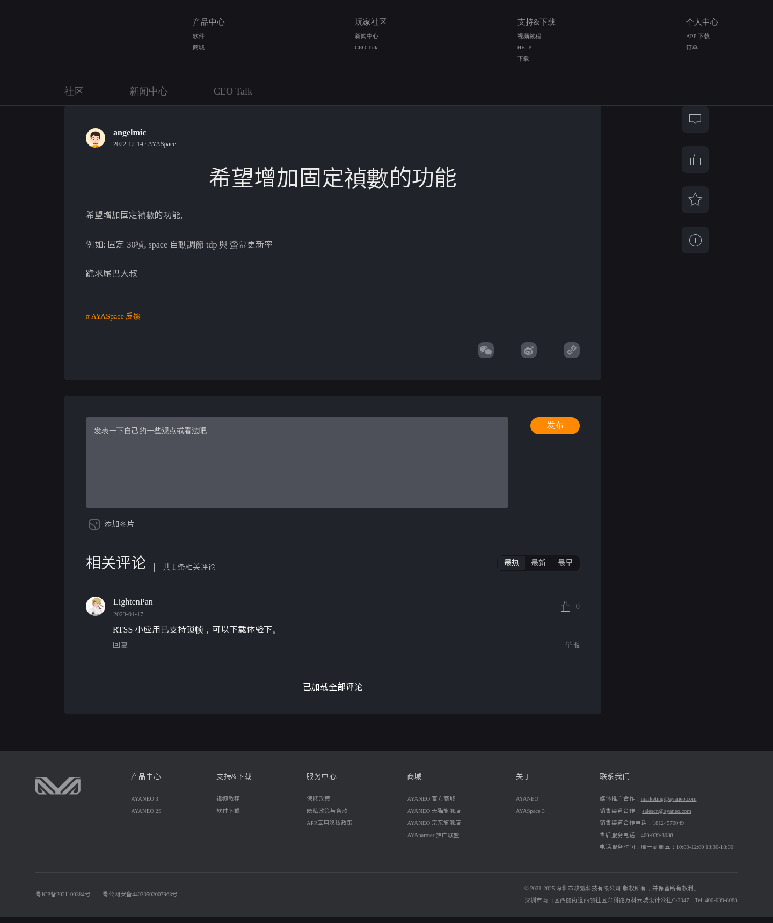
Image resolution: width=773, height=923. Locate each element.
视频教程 (529, 36)
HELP (524, 47)
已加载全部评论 (333, 692)
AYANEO (527, 805)
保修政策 (318, 805)
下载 (523, 59)
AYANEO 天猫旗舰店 (434, 817)
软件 (199, 36)
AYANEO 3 (144, 805)
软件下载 (228, 817)
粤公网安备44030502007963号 (140, 900)
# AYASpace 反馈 (113, 317)
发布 (555, 425)
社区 (74, 91)
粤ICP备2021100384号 (62, 900)
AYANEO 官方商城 (431, 805)
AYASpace (162, 144)
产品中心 (209, 21)
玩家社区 (371, 21)
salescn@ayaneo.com (666, 817)
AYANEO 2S (146, 817)
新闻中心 (366, 36)
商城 (199, 47)
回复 (120, 651)
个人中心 (702, 21)
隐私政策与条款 (327, 817)
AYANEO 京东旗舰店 (434, 829)
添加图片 (119, 530)
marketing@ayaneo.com (669, 805)
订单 (692, 47)
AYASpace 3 (530, 817)
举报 (572, 651)
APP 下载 (698, 36)
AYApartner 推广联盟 (433, 841)
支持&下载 (536, 21)
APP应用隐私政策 (329, 829)
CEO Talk (366, 47)
